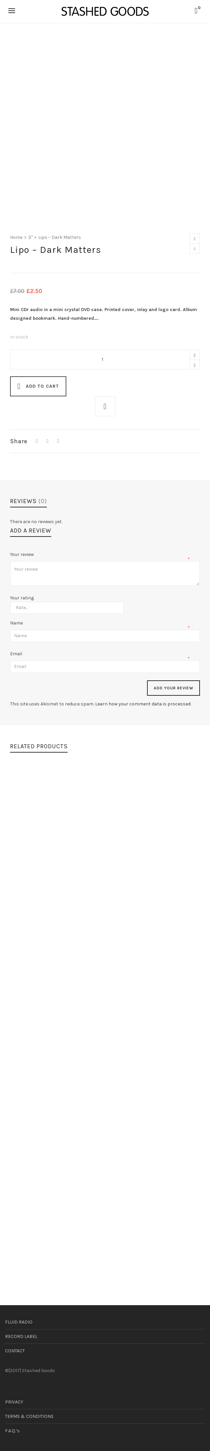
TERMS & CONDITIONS (29, 1416)
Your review (22, 554)
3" (30, 237)
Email (16, 654)
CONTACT (15, 1351)
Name (17, 623)
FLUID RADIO (18, 1322)
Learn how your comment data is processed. (143, 704)
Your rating (22, 598)
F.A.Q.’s (12, 1431)
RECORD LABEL (21, 1336)
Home (16, 237)
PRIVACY (14, 1402)
